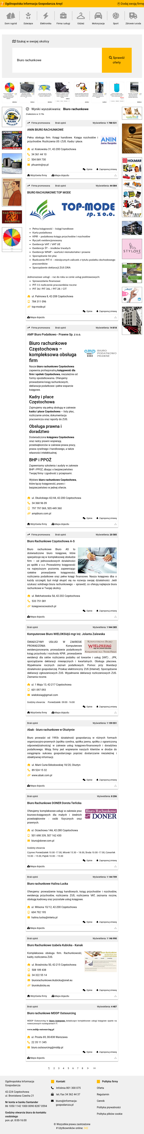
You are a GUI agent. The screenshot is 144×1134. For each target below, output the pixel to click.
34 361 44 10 (38, 154)
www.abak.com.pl (42, 775)
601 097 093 (38, 689)
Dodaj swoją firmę (130, 3)
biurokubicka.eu (41, 985)
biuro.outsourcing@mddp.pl (47, 1047)
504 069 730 (38, 159)
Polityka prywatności (109, 1107)
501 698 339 (38, 835)
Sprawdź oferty (117, 60)
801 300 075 (73, 1087)
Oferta (100, 1087)
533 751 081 (39, 601)
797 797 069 (39, 508)
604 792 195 (38, 912)
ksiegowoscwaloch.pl (44, 606)
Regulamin (103, 1094)
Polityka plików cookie (109, 1113)
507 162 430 (54, 835)
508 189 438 (39, 969)
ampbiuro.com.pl (41, 513)
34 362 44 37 (72, 1094)
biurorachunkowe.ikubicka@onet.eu (52, 980)
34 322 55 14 (39, 975)
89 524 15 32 (39, 770)
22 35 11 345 (38, 1042)
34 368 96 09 (39, 503)
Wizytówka (37, 175)
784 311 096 (39, 301)
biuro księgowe (57, 1021)
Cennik (101, 1100)
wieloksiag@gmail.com (44, 695)
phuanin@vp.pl (40, 164)
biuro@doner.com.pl (42, 840)
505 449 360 (54, 508)
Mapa (60, 175)
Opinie (89, 169)
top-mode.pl (38, 306)
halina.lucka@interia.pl (44, 917)
